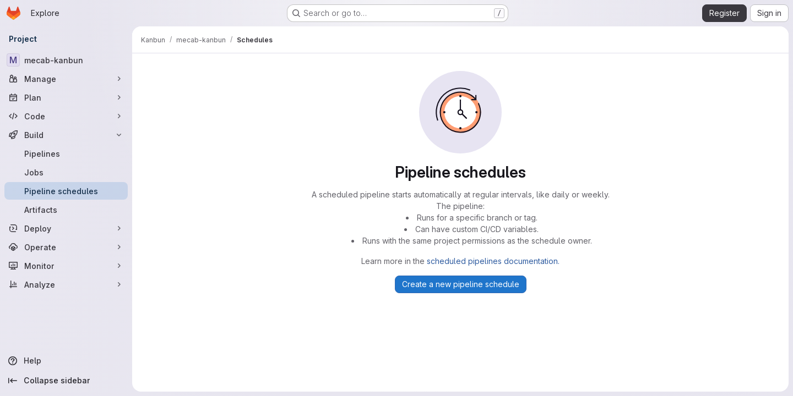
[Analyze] (66, 284)
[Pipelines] (66, 153)
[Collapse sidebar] (66, 380)
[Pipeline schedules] (66, 191)
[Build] (66, 135)
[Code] (66, 116)
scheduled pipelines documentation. (493, 261)
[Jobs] (66, 172)
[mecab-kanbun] (66, 60)
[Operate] (66, 247)
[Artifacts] (66, 209)
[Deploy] (66, 228)
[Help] (66, 361)
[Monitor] (66, 265)
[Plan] (66, 97)
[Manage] (66, 78)
